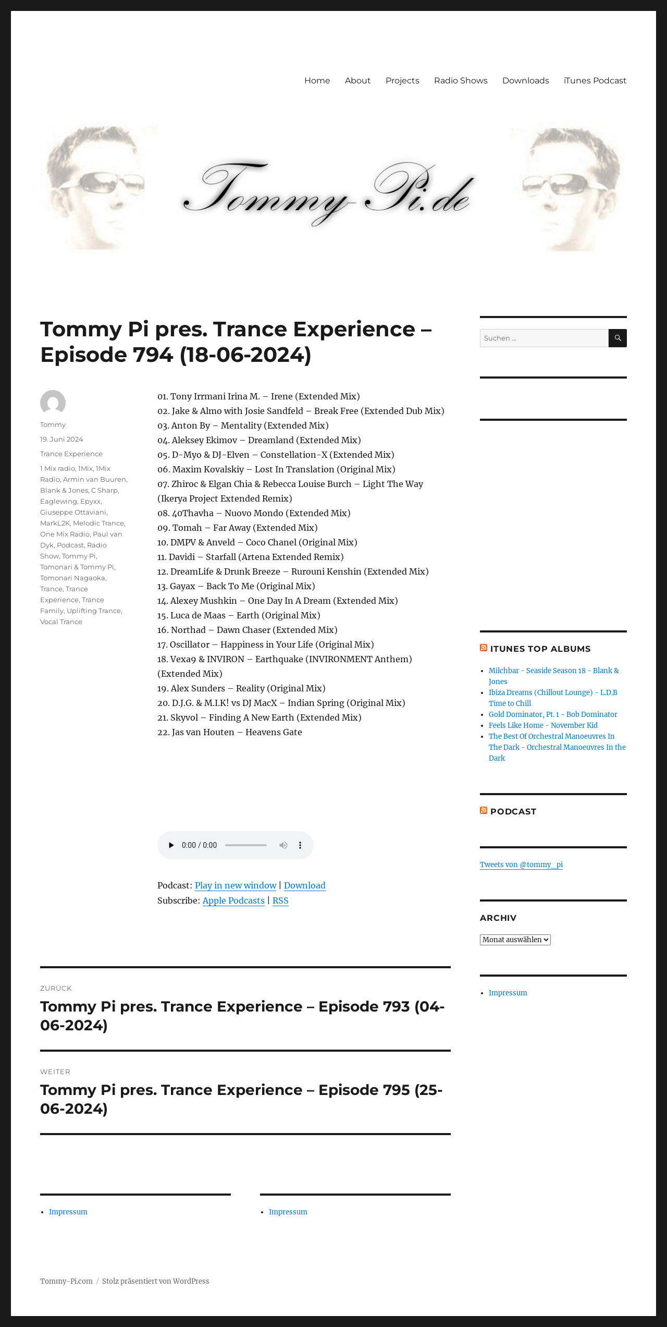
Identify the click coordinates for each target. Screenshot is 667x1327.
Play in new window (235, 885)
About (358, 81)
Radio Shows (461, 81)
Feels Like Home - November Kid (543, 725)
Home (317, 81)
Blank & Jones (64, 490)
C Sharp (104, 490)
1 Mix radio (57, 468)
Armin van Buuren (94, 479)
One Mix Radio (65, 534)
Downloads (525, 81)
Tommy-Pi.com (66, 1281)
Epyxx (90, 501)
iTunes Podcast (595, 81)
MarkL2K (55, 523)
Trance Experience (71, 453)
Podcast (70, 545)
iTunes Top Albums (540, 649)
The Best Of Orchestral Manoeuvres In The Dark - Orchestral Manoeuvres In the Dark (557, 747)
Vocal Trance (61, 621)
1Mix (85, 468)
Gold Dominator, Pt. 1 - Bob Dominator (553, 714)
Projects (402, 81)
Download (305, 885)
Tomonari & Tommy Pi (77, 567)
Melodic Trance (98, 523)
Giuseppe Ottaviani (73, 512)
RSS (281, 900)
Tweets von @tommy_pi (521, 864)
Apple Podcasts (234, 900)
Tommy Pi (79, 556)
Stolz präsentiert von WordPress (155, 1281)
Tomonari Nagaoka (72, 578)
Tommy (53, 424)
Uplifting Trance (94, 610)
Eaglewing (58, 501)
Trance (51, 589)
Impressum (68, 1212)
